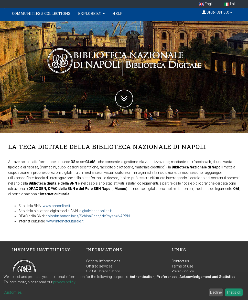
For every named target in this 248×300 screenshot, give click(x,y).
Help (117, 13)
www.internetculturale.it (64, 221)
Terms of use (182, 266)
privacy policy (64, 282)
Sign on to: (217, 12)
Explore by (91, 13)
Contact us (180, 261)
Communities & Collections (41, 13)
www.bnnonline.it (56, 206)
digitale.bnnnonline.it (95, 211)
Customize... (13, 292)
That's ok (233, 292)
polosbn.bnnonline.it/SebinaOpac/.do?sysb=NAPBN (88, 216)
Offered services (99, 266)
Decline (216, 292)
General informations (103, 261)
